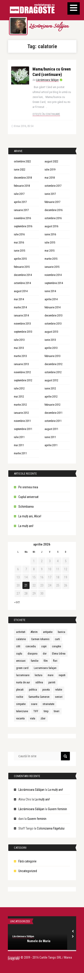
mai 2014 (19, 299)
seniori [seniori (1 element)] (58, 696)
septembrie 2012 (23, 380)
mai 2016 (19, 242)
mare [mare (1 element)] (50, 675)
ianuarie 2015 (52, 266)
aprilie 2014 (51, 299)
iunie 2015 (19, 250)
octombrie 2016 (53, 218)
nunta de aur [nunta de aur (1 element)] (23, 682)
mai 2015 (50, 250)
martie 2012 (20, 404)
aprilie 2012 (51, 396)
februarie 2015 (22, 266)
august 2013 (51, 331)
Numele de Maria (38, 941)
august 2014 (21, 291)
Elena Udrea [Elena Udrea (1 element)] (58, 653)
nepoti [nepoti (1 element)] (62, 675)
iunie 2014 (50, 291)
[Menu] (73, 8)
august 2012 (51, 380)
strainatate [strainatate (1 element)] (48, 704)
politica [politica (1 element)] (33, 689)
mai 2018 (50, 177)
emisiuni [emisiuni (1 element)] (21, 660)
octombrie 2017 (53, 185)
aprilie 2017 (20, 202)
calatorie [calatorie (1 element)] (21, 639)
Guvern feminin (57, 809)
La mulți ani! (25, 526)
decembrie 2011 (53, 412)
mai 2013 (19, 348)
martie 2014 (20, 307)
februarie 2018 (22, 185)
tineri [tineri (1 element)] (56, 711)
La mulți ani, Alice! (29, 516)
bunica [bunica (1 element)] (61, 632)
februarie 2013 (52, 356)
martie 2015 (51, 258)
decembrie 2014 (23, 275)
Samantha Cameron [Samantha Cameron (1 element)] (39, 696)
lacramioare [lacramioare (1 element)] (22, 675)
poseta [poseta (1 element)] (46, 689)
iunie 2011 (50, 437)
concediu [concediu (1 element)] (31, 646)
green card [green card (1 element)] (22, 668)
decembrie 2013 (53, 315)
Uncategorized (27, 871)
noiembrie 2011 (22, 421)
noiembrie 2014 (53, 275)
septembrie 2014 (54, 283)
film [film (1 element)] (46, 660)
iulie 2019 (50, 169)
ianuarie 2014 (21, 315)
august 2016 (51, 226)
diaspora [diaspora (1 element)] (32, 653)
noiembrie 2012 (22, 372)
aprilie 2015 (20, 258)
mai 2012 (19, 396)
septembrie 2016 (23, 226)
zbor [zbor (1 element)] (43, 718)
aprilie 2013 (51, 348)
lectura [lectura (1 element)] (38, 675)
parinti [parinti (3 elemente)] (51, 682)
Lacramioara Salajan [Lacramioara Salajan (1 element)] (45, 668)
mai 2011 (19, 445)
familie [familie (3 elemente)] (34, 660)
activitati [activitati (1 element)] (20, 632)
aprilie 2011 (51, 445)
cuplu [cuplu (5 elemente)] (19, 653)
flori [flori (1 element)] (55, 660)
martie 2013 (20, 356)
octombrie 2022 (22, 161)
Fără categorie (27, 861)
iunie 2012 (50, 388)
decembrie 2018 (23, 177)
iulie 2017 (19, 194)
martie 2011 (20, 453)
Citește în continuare (46, 114)
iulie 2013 (19, 339)
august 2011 (51, 429)
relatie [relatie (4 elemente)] (58, 689)
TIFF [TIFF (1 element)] (35, 711)
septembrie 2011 (23, 429)
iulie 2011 (19, 437)
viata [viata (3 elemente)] (32, 718)
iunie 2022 (19, 169)
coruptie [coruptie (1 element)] (56, 646)
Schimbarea (26, 506)
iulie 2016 (19, 234)
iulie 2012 (19, 388)
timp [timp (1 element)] (46, 711)
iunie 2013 (50, 339)
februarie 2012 (52, 404)
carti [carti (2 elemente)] (57, 639)
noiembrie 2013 (22, 323)
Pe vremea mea (28, 487)
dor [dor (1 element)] (45, 653)
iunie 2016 (50, 234)
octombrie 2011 (53, 421)
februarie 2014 (52, 307)
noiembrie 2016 (22, 218)
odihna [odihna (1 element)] (39, 682)
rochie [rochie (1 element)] (19, 696)
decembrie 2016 (53, 210)
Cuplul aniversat (28, 497)
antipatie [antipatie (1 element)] (47, 632)
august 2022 (51, 161)
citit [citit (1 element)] (18, 646)
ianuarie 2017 (21, 210)
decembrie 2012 (53, 364)
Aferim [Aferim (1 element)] (34, 632)
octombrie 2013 (53, 323)
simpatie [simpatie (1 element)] (21, 704)
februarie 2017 (52, 202)
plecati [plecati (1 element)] (20, 689)
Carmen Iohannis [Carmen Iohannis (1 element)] (40, 639)
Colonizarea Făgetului (51, 828)
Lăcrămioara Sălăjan (48, 26)
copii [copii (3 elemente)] (44, 646)
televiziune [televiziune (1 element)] (22, 711)
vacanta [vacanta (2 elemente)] (20, 718)
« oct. (17, 602)
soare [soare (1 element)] (34, 704)
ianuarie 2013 (21, 364)
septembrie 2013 (23, 331)
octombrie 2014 (22, 283)
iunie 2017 (50, 194)
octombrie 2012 (53, 372)
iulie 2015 (50, 242)
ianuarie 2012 (21, 412)
